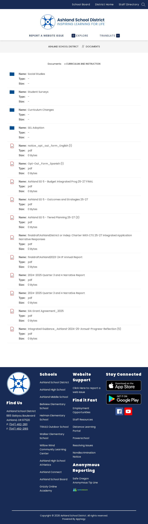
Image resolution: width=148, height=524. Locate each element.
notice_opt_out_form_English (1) (50, 146)
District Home (104, 4)
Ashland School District (63, 46)
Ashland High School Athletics (52, 463)
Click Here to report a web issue (86, 390)
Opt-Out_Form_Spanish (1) (46, 163)
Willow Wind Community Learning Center (53, 449)
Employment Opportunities (81, 410)
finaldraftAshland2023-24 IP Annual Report (55, 257)
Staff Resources (83, 419)
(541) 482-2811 (18, 424)
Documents (93, 46)
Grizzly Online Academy (48, 488)
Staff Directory (129, 4)
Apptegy (80, 519)
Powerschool (81, 438)
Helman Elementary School (52, 417)
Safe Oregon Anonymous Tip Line (85, 480)
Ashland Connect (51, 472)
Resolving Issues (83, 445)
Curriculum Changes (41, 110)
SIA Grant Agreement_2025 (46, 311)
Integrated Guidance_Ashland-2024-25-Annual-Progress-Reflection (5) (74, 329)
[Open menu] (80, 36)
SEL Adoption (36, 128)
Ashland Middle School (54, 397)
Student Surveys (38, 92)
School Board (81, 4)
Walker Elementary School (52, 436)
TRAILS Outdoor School (54, 427)
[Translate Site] (109, 36)
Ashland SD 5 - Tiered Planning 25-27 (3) (54, 217)
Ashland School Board (53, 479)
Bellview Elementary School (52, 406)
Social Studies (36, 74)
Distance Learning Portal (84, 429)
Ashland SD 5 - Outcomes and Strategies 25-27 (58, 199)
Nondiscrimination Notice (84, 455)
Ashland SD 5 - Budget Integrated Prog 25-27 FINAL (60, 181)
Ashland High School (52, 390)
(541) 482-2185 (18, 429)
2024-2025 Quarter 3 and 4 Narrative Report (56, 275)
